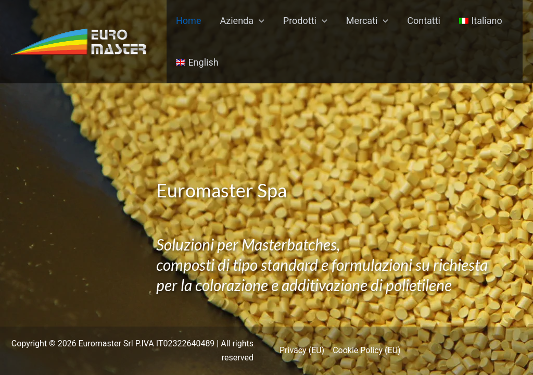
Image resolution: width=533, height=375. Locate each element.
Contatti (423, 20)
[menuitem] (481, 21)
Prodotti (305, 21)
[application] (258, 21)
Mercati (367, 21)
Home (188, 20)
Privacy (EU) (302, 350)
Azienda (242, 21)
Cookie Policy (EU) (366, 350)
